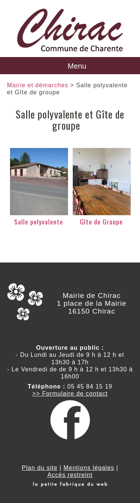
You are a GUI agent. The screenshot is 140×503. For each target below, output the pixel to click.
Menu (77, 66)
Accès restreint (70, 475)
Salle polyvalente (38, 221)
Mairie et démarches (37, 85)
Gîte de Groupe (101, 221)
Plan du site (39, 468)
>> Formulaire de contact (70, 393)
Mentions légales (88, 468)
